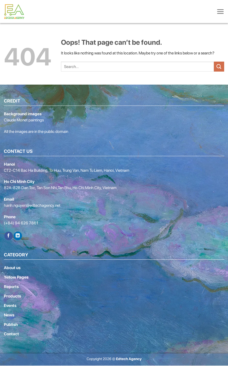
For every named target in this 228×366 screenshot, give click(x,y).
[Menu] (220, 11)
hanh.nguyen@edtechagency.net (32, 205)
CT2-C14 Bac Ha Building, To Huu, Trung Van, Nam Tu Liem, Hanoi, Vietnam (66, 170)
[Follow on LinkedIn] (18, 236)
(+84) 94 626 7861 (21, 223)
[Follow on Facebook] (8, 236)
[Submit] (219, 67)
